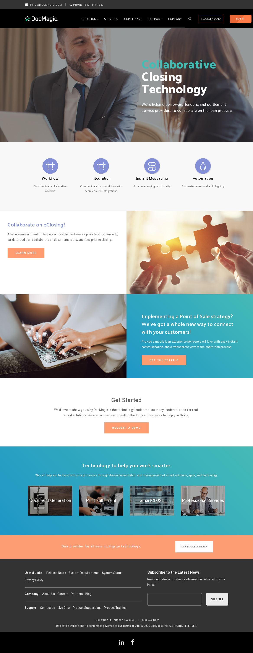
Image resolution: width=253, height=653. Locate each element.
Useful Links (33, 573)
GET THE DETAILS (163, 360)
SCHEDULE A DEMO (194, 547)
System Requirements (84, 573)
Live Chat (64, 607)
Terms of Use (131, 625)
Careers (62, 594)
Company (175, 19)
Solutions (90, 19)
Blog (88, 594)
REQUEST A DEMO (211, 19)
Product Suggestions (87, 607)
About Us (48, 594)
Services (111, 19)
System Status (112, 573)
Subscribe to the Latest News (173, 572)
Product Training (115, 607)
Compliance (133, 19)
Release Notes (56, 573)
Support (155, 19)
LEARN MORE (26, 252)
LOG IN (240, 19)
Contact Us (47, 607)
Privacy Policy (34, 580)
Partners (77, 594)
